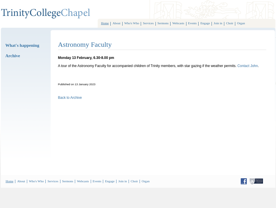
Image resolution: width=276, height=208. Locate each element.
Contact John (247, 66)
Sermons (163, 23)
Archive (12, 55)
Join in (218, 23)
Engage (205, 23)
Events (192, 23)
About (116, 23)
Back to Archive (70, 98)
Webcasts (178, 23)
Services (148, 23)
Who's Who (131, 23)
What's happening (22, 45)
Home (105, 23)
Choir (229, 23)
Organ (241, 23)
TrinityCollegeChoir (45, 14)
